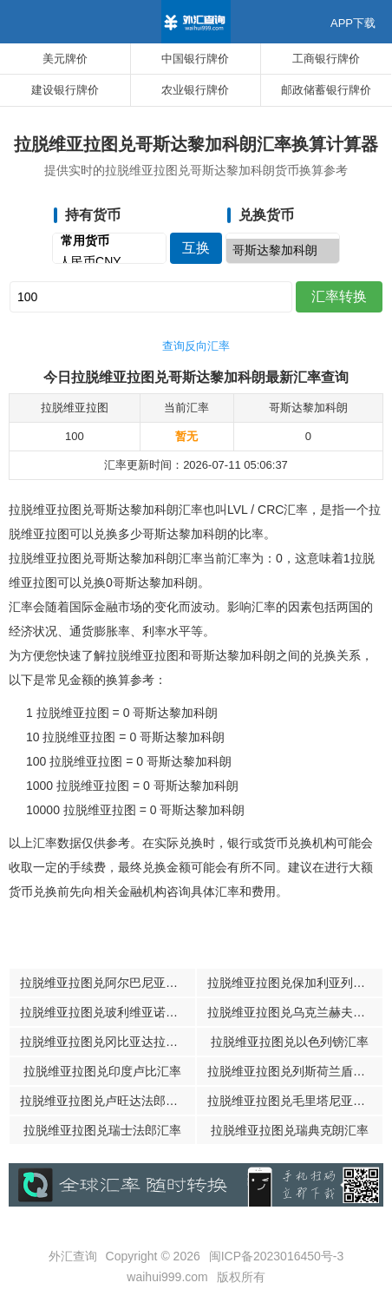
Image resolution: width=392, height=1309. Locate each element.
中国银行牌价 (195, 58)
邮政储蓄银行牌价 (326, 89)
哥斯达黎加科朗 (282, 251)
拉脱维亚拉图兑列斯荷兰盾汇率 (292, 1071)
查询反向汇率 (196, 345)
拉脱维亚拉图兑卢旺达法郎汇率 (105, 1101)
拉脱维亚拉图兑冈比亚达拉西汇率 (107, 1042)
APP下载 (353, 23)
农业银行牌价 (195, 89)
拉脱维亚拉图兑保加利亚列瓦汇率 (294, 983)
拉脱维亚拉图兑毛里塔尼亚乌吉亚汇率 (294, 1101)
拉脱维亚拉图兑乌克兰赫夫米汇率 (294, 1012)
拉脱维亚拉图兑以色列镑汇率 (290, 1042)
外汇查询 (73, 1256)
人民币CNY (109, 262)
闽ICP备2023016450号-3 (276, 1256)
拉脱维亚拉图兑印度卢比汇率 (102, 1071)
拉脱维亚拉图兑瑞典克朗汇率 (290, 1130)
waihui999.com (167, 1277)
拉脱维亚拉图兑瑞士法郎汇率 (102, 1130)
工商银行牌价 (326, 58)
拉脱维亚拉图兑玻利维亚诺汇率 (105, 1012)
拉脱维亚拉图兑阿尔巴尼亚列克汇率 (107, 983)
